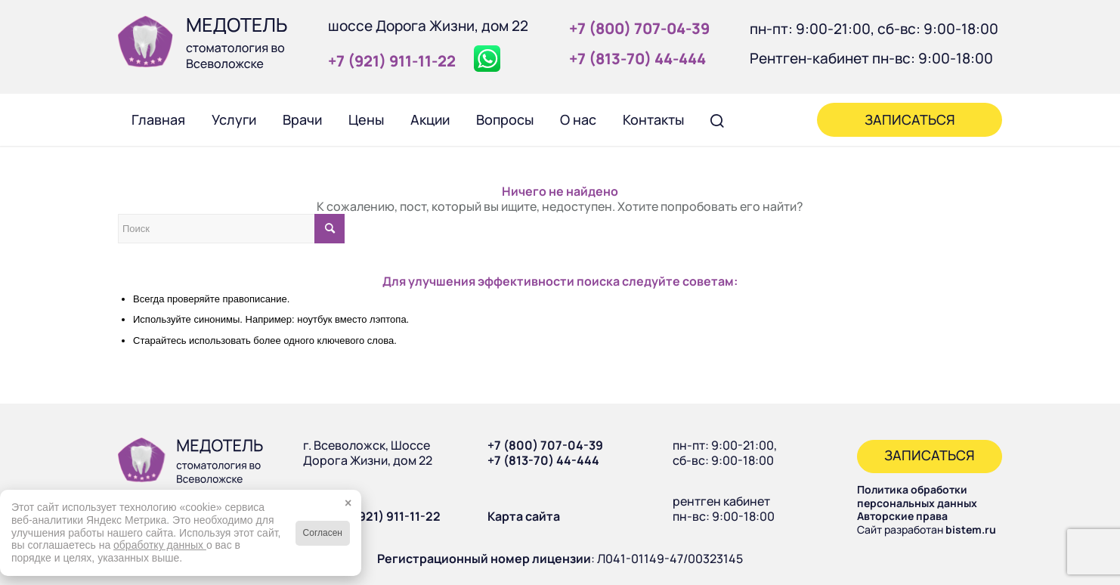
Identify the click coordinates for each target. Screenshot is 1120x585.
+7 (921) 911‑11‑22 (392, 61)
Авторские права (902, 516)
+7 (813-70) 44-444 (543, 460)
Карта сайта (523, 516)
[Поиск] (717, 119)
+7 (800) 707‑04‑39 (639, 28)
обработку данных (159, 545)
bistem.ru (970, 529)
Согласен (322, 533)
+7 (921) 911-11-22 (389, 516)
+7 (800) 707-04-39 (545, 445)
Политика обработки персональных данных (917, 496)
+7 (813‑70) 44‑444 (637, 58)
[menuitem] (158, 119)
